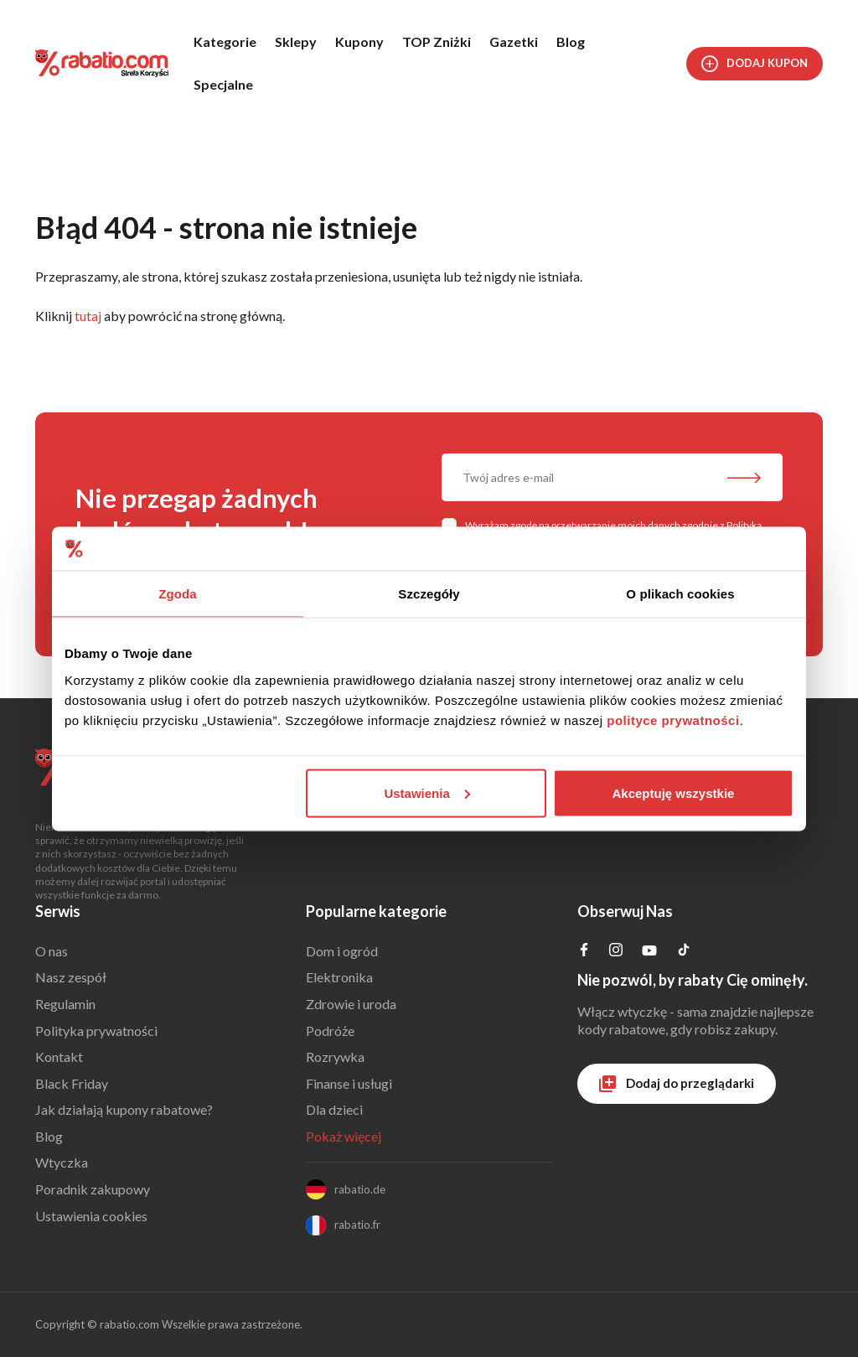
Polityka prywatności (96, 1030)
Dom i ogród (342, 951)
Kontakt (59, 1056)
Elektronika (339, 977)
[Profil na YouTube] (649, 953)
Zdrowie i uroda (351, 1004)
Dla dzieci (334, 1109)
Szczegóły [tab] (428, 594)
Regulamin (65, 1004)
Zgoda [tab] (177, 594)
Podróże (330, 1030)
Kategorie (225, 41)
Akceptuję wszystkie (673, 792)
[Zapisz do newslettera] (744, 479)
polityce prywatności (673, 719)
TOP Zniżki (436, 41)
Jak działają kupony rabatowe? (124, 1109)
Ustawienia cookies (91, 1216)
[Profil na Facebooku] (584, 951)
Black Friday (71, 1083)
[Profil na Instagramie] (616, 951)
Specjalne (223, 84)
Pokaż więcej (343, 1136)
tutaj (88, 316)
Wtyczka (61, 1162)
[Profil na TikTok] (683, 951)
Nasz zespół (70, 977)
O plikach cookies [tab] (680, 594)
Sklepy (296, 41)
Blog (570, 41)
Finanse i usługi (349, 1083)
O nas (51, 951)
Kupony (359, 41)
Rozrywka (335, 1056)
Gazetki (513, 41)
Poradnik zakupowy (92, 1189)
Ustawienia (426, 792)
